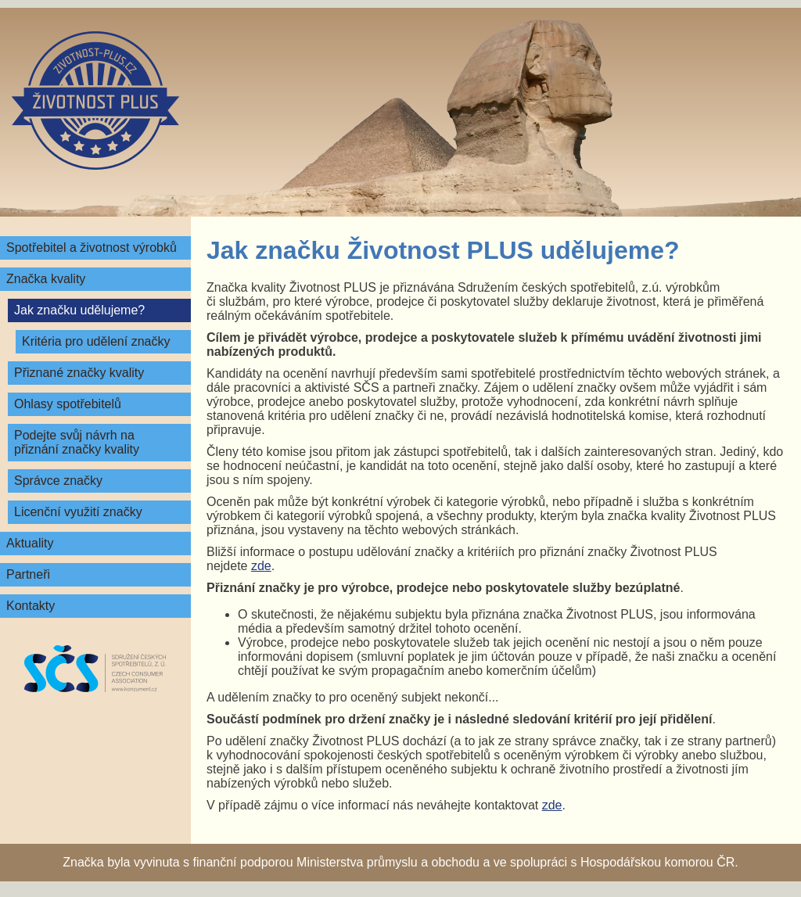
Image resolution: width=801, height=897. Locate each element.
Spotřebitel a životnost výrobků (91, 247)
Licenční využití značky (78, 511)
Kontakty (30, 605)
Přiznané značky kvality (79, 372)
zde (261, 565)
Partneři (28, 574)
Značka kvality (45, 278)
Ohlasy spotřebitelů (67, 404)
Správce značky (58, 480)
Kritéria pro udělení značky (96, 341)
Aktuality (29, 543)
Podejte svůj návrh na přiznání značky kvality (76, 442)
